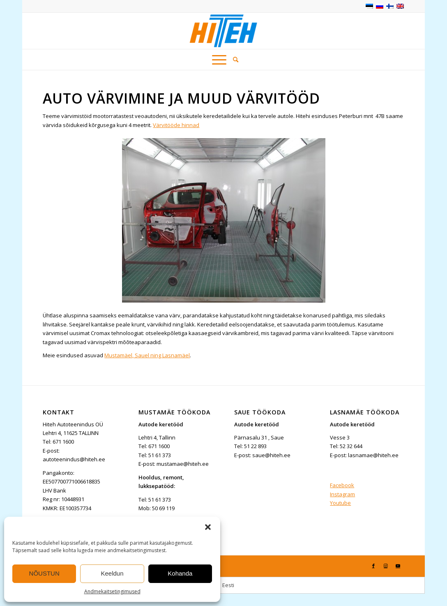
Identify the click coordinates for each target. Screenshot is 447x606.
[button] (208, 527)
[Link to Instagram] (386, 566)
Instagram (342, 494)
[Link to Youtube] (398, 566)
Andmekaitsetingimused (112, 591)
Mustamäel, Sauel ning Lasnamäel (147, 355)
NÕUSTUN (44, 573)
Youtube (340, 503)
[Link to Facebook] (373, 566)
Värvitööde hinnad (176, 125)
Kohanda (180, 573)
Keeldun (112, 573)
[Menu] (219, 59)
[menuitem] (234, 59)
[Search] (234, 59)
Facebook (342, 485)
